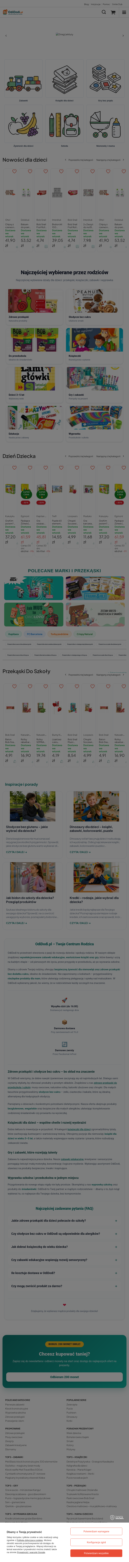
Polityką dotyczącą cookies (30, 1540)
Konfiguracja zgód (96, 1542)
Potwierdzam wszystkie (96, 1553)
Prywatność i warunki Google (31, 1552)
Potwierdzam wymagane (96, 1531)
